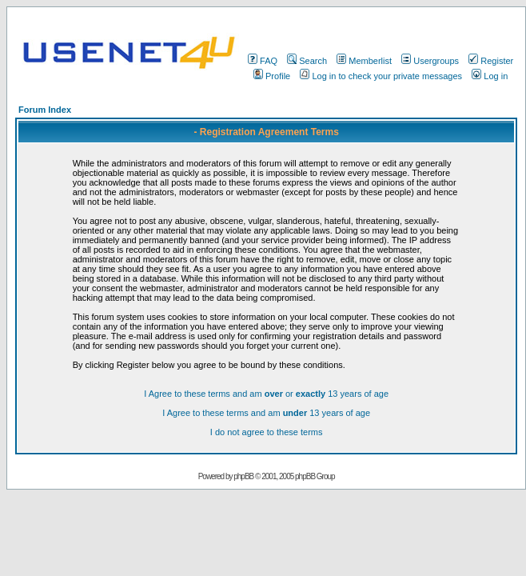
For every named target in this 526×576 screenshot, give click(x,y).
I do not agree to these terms (266, 432)
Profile (271, 76)
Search (307, 61)
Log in (490, 76)
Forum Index (44, 109)
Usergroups (430, 61)
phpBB (243, 476)
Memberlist (364, 61)
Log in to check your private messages (381, 76)
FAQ (262, 61)
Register (490, 61)
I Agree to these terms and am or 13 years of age (266, 393)
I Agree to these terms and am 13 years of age (266, 413)
